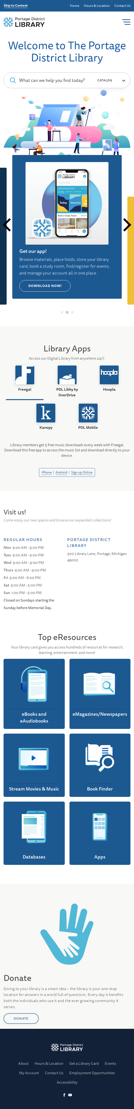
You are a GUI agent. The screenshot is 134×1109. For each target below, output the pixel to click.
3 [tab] (72, 312)
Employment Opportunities (92, 1073)
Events (110, 1063)
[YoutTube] (70, 1095)
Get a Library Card (84, 1063)
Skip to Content (16, 6)
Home (74, 5)
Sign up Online (81, 472)
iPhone (47, 472)
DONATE (21, 1051)
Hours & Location (97, 5)
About (23, 1063)
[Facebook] (64, 1095)
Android (61, 472)
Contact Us (122, 5)
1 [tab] (62, 312)
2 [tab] (67, 312)
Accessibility (67, 1082)
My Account (29, 1073)
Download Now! (45, 285)
